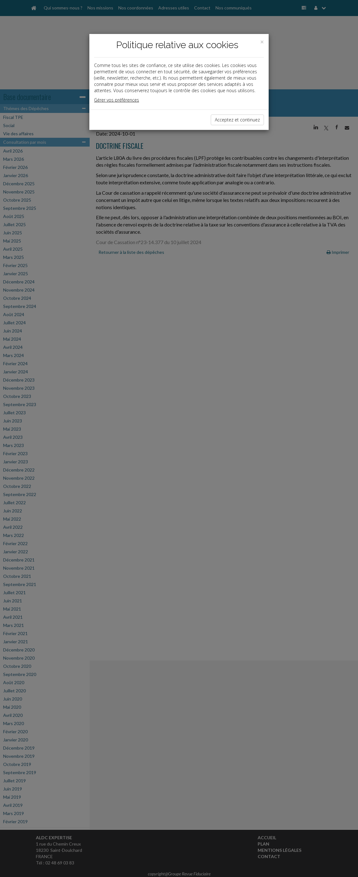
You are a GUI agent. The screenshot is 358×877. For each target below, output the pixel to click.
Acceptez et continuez (237, 120)
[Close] (262, 42)
